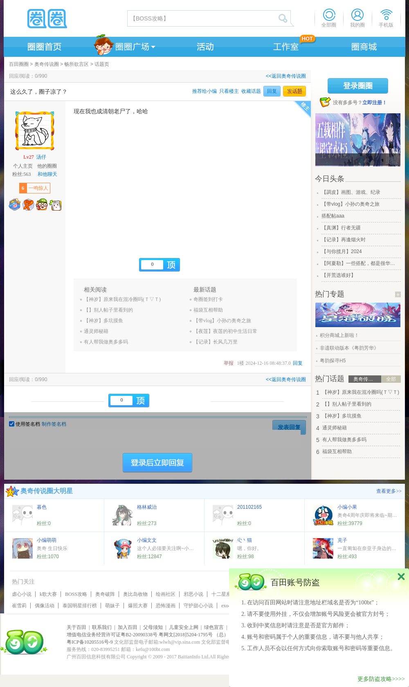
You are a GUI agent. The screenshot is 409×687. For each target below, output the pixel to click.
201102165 (249, 507)
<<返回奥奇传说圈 (286, 76)
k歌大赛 (48, 594)
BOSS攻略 (76, 594)
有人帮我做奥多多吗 (106, 342)
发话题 (294, 91)
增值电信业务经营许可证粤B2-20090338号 (112, 635)
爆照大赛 (138, 605)
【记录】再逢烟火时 (343, 239)
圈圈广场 (124, 45)
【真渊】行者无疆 (341, 228)
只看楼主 (229, 91)
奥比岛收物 (135, 594)
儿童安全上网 (183, 627)
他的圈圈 (47, 166)
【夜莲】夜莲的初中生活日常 (225, 331)
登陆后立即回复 (157, 463)
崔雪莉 (19, 605)
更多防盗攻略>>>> (381, 679)
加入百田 (127, 627)
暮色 (42, 507)
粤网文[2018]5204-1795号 (186, 635)
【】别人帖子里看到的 (108, 310)
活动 (204, 45)
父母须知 (153, 627)
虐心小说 (21, 594)
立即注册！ (374, 103)
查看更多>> (389, 491)
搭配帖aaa (332, 216)
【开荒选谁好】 (338, 275)
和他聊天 (47, 174)
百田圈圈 (19, 64)
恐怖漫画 (165, 605)
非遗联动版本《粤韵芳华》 (349, 348)
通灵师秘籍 (96, 331)
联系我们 (102, 627)
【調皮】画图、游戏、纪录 (350, 192)
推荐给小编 (204, 91)
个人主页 (23, 166)
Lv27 (28, 157)
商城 (364, 45)
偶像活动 (44, 605)
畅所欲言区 (76, 64)
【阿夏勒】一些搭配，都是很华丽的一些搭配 (360, 263)
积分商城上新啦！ (339, 335)
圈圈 (65, 18)
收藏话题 (251, 91)
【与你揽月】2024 (341, 251)
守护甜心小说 (198, 605)
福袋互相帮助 (208, 310)
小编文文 (147, 540)
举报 (229, 363)
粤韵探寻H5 (333, 361)
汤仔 (41, 157)
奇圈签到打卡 (208, 299)
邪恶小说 (193, 594)
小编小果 (347, 507)
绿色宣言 (214, 627)
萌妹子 (112, 605)
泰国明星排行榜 (80, 605)
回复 (272, 91)
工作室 (284, 45)
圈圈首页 (44, 45)
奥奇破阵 (105, 594)
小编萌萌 (46, 540)
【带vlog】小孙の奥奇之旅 (222, 320)
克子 (342, 540)
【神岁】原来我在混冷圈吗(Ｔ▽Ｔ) (122, 299)
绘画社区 (165, 594)
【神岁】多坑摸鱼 (103, 320)
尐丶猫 (244, 540)
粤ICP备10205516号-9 (90, 642)
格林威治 (147, 507)
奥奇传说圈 (46, 64)
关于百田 (76, 627)
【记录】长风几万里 (215, 342)
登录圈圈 (358, 86)
